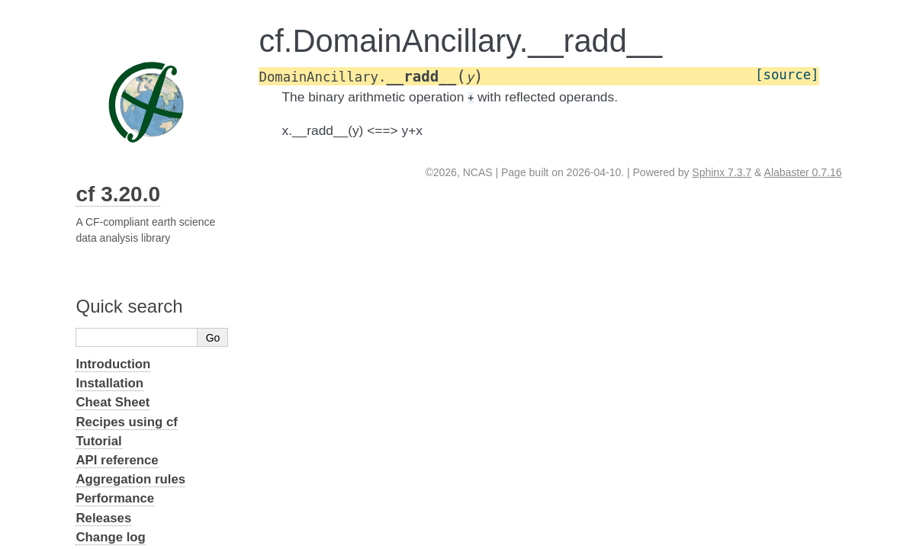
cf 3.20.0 (118, 194)
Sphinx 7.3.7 (721, 172)
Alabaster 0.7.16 (803, 172)
